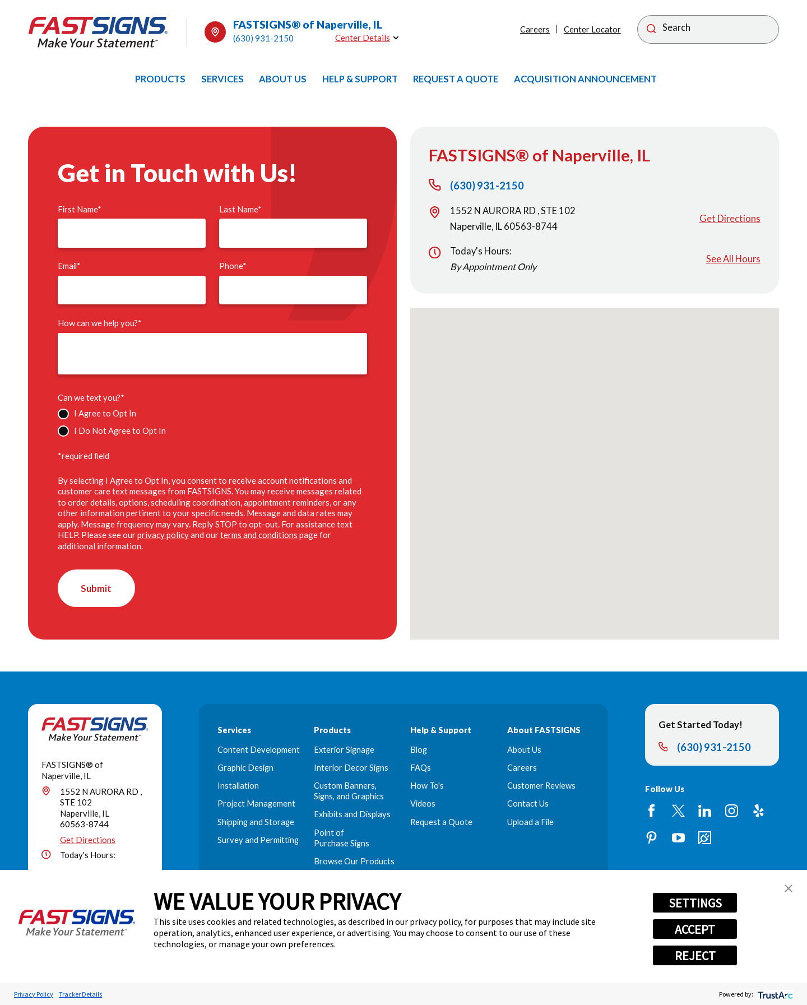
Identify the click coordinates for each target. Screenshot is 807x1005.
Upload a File (530, 822)
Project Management (256, 804)
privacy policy (163, 535)
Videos (422, 804)
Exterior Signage (344, 749)
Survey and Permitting (258, 840)
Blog (418, 749)
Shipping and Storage (255, 822)
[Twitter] (678, 811)
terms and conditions (259, 535)
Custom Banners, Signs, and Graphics (349, 791)
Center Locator (592, 29)
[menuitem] (160, 79)
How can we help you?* (100, 323)
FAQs (420, 767)
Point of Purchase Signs (341, 838)
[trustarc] (774, 994)
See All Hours (733, 259)
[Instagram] (731, 811)
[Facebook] (651, 811)
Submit (96, 588)
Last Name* (240, 209)
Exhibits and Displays (352, 814)
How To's (427, 786)
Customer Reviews (541, 786)
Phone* (233, 266)
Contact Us (528, 804)
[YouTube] (678, 837)
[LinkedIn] (704, 811)
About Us (524, 749)
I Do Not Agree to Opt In (120, 431)
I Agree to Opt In (105, 413)
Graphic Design (245, 767)
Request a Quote (441, 822)
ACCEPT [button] (695, 929)
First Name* (79, 209)
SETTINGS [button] (695, 903)
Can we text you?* (91, 397)
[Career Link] (704, 837)
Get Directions (729, 218)
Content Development (258, 749)
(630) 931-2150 (263, 38)
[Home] (98, 32)
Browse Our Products (354, 861)
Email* (69, 266)
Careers (535, 29)
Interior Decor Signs (351, 767)
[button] (788, 888)
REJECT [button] (695, 956)
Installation (238, 786)
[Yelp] (758, 811)
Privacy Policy (33, 994)
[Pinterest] (651, 837)
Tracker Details (80, 994)
